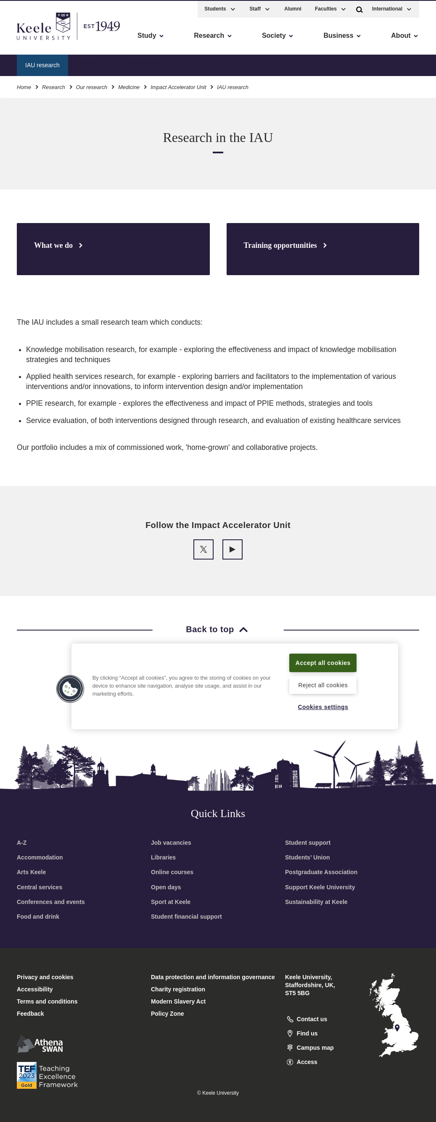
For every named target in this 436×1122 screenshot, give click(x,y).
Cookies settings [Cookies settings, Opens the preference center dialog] (323, 706)
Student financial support (186, 916)
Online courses (172, 872)
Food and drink (38, 916)
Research (53, 86)
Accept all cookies (323, 657)
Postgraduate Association (321, 872)
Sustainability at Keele (316, 902)
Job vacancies (171, 842)
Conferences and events (51, 902)
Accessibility (35, 989)
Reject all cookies (323, 684)
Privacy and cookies (45, 977)
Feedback (30, 1013)
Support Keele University (320, 887)
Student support (307, 842)
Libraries (163, 857)
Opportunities (144, 63)
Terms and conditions (47, 1001)
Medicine (129, 86)
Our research (91, 86)
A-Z (21, 842)
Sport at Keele (170, 902)
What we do (94, 63)
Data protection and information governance (213, 977)
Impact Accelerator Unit (178, 86)
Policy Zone (167, 1013)
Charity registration (178, 989)
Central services (39, 887)
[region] (235, 681)
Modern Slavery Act (178, 1001)
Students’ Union (307, 857)
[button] (359, 8)
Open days (166, 887)
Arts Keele (31, 872)
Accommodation (40, 857)
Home (24, 86)
